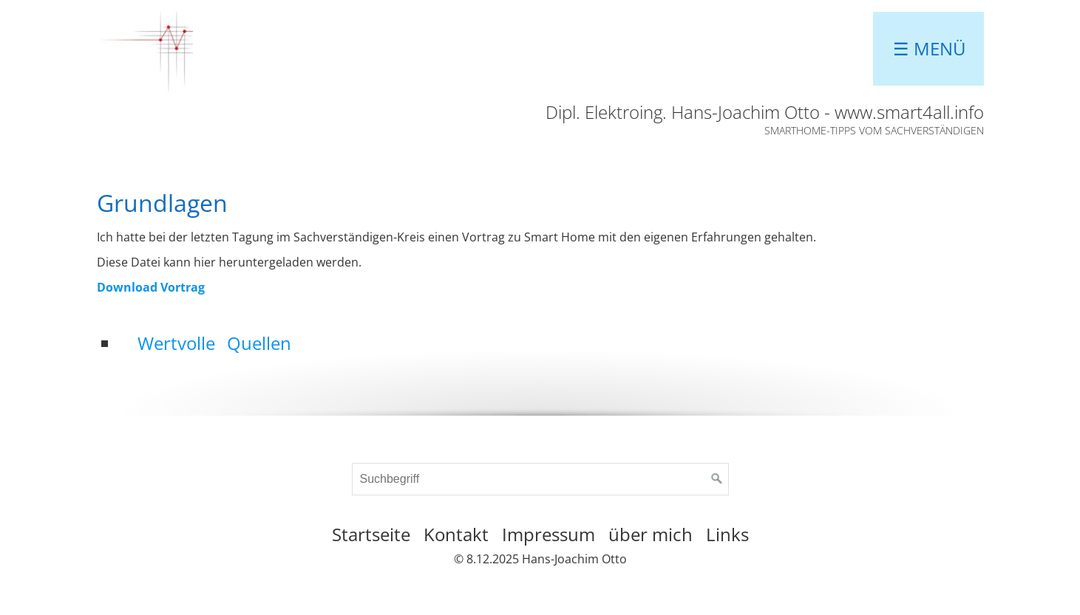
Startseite (371, 534)
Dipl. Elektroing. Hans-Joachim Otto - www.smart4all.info (765, 112)
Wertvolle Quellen (214, 343)
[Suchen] (717, 479)
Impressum (548, 534)
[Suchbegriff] (540, 479)
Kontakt (456, 534)
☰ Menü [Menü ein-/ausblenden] (929, 48)
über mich (650, 534)
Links (727, 534)
